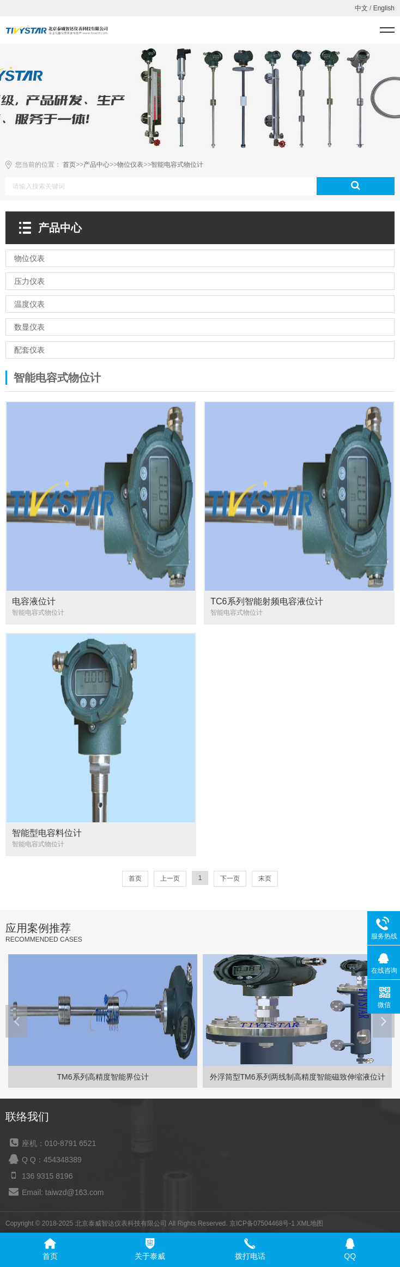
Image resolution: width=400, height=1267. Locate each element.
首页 (69, 164)
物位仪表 (130, 164)
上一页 (170, 878)
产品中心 (96, 164)
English (384, 8)
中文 (361, 8)
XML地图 (309, 1223)
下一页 (230, 878)
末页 (264, 878)
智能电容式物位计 (177, 164)
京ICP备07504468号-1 (262, 1223)
